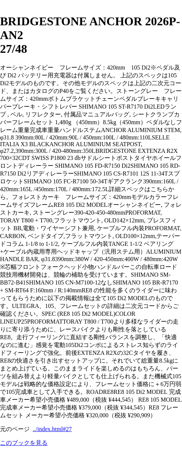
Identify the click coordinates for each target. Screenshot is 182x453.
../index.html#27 (52, 429)
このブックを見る (24, 443)
